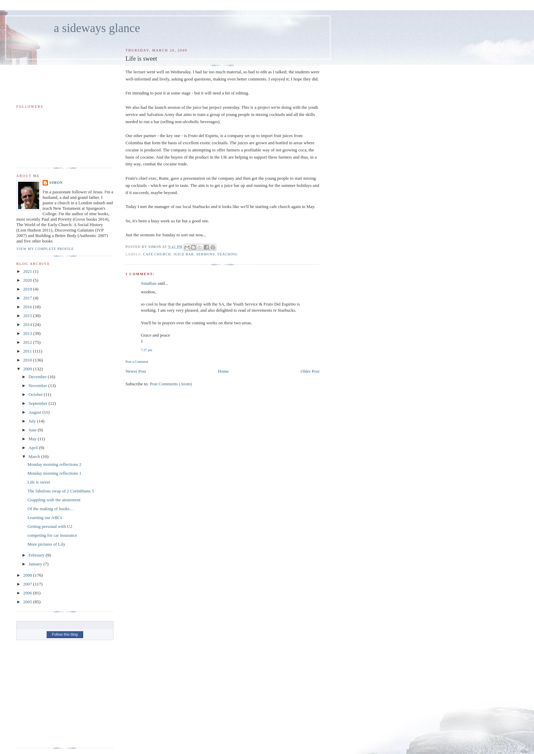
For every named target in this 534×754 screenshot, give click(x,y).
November (38, 385)
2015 (28, 315)
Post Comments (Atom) (171, 383)
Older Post (310, 371)
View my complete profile (45, 249)
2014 (28, 324)
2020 (28, 280)
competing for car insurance (52, 535)
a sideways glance (97, 28)
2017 (28, 297)
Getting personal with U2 (49, 526)
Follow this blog (65, 634)
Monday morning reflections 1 (54, 473)
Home (223, 371)
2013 (28, 333)
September (39, 403)
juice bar (183, 254)
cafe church (157, 254)
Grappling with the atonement (53, 499)
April (34, 447)
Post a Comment (136, 362)
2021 (28, 271)
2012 (28, 342)
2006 (28, 592)
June (33, 429)
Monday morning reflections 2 (54, 464)
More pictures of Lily (46, 544)
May (33, 438)
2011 (28, 351)
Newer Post (135, 371)
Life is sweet (38, 482)
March (35, 456)
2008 (28, 575)
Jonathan (148, 283)
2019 (28, 289)
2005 (28, 601)
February (37, 555)
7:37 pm (146, 350)
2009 (28, 368)
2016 (28, 306)
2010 (28, 360)
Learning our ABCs (44, 517)
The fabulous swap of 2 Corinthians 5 (60, 490)
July (33, 421)
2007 (28, 584)
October (36, 394)
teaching (227, 254)
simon (56, 182)
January (36, 563)
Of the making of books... (50, 508)
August (36, 412)
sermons (205, 254)
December (38, 376)
